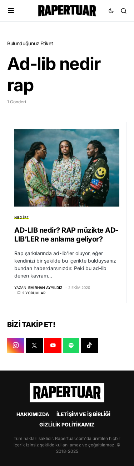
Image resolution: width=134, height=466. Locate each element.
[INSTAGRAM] (15, 345)
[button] (11, 10)
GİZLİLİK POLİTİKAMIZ (67, 424)
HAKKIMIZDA (32, 414)
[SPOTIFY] (71, 345)
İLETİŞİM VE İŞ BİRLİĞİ (83, 414)
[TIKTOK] (89, 345)
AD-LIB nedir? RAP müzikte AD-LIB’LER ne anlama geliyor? (66, 234)
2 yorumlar (33, 293)
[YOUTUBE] (52, 345)
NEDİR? (21, 217)
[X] (34, 345)
